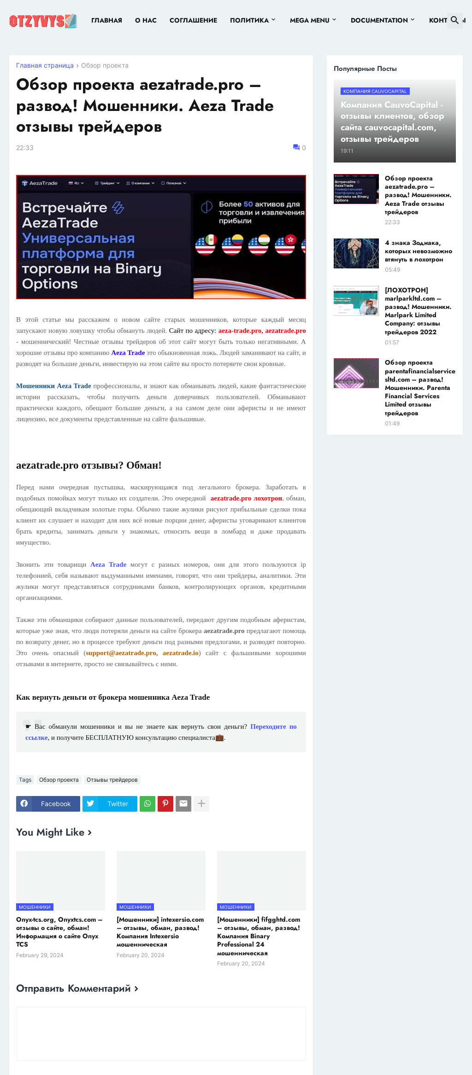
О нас (146, 20)
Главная (106, 20)
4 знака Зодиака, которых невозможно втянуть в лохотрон (418, 251)
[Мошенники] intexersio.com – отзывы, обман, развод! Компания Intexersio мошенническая (160, 932)
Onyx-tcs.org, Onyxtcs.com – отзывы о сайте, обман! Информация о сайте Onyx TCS (59, 932)
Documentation (379, 20)
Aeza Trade (108, 564)
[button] (455, 21)
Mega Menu (310, 20)
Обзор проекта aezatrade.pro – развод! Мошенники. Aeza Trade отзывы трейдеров (418, 195)
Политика (249, 20)
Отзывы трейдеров (112, 779)
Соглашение (193, 20)
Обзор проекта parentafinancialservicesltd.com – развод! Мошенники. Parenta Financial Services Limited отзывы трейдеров (420, 387)
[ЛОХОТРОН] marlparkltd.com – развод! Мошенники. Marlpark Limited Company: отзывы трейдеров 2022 (418, 311)
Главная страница (45, 65)
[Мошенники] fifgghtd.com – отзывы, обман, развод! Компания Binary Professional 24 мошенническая (258, 936)
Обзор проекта (105, 65)
